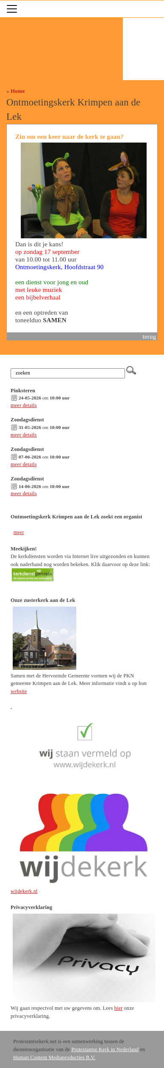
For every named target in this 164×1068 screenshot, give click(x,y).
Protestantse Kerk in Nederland (105, 1049)
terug (149, 336)
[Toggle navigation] (12, 8)
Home (18, 91)
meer (18, 532)
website (19, 691)
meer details (24, 405)
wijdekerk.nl (24, 891)
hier (118, 1008)
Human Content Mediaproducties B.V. (54, 1057)
